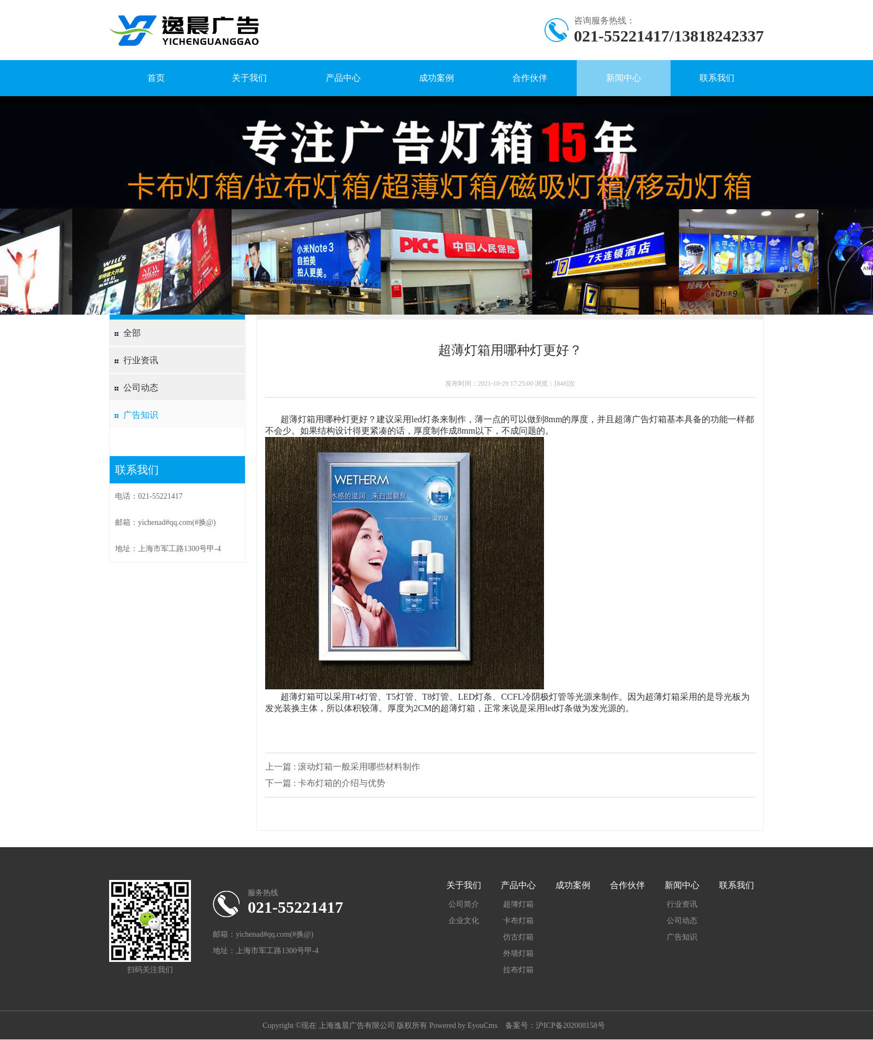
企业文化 (464, 921)
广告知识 (140, 414)
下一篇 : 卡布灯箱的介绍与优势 (325, 783)
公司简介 (464, 904)
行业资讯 (140, 360)
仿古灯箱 (518, 937)
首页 (156, 77)
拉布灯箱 (518, 970)
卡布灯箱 (518, 921)
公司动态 (140, 387)
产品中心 (343, 77)
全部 (132, 333)
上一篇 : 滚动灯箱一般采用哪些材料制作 (342, 766)
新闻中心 (623, 77)
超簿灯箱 (518, 904)
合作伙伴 (529, 77)
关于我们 (249, 77)
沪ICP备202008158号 (570, 1025)
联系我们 (716, 77)
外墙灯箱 (518, 953)
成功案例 (436, 77)
